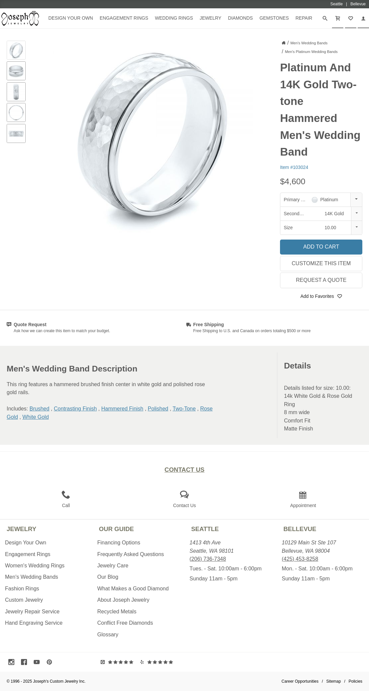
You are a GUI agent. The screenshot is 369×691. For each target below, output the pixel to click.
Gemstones (274, 18)
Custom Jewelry (24, 600)
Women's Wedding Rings (35, 565)
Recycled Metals (116, 611)
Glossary (107, 634)
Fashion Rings (22, 588)
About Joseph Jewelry (123, 600)
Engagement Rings (124, 18)
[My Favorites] (350, 18)
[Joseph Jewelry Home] (284, 43)
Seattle (205, 528)
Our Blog (107, 577)
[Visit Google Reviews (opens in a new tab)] (119, 662)
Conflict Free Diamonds (125, 623)
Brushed (39, 408)
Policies (355, 681)
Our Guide (116, 528)
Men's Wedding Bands (31, 577)
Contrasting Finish (75, 408)
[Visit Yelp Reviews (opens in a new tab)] (158, 662)
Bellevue (299, 528)
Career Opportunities (300, 681)
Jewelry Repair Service (32, 611)
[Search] (325, 18)
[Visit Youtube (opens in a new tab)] (38, 662)
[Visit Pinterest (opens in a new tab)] (51, 662)
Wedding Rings (174, 18)
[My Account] (363, 18)
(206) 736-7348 (208, 559)
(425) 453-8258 (300, 559)
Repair (303, 18)
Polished (158, 408)
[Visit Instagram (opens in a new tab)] (13, 662)
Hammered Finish (122, 408)
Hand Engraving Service (34, 623)
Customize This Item (321, 263)
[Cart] (337, 18)
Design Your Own (70, 18)
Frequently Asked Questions (130, 554)
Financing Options (118, 542)
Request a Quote (321, 280)
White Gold (35, 417)
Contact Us (185, 469)
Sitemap (333, 681)
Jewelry (210, 18)
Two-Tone (184, 408)
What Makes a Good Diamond (133, 588)
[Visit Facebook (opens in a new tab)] (25, 662)
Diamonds (240, 18)
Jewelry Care (112, 565)
